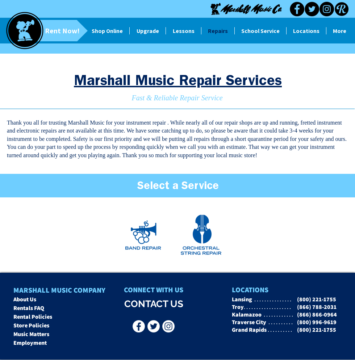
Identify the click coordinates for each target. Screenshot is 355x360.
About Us (24, 299)
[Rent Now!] (50, 30)
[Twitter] (312, 9)
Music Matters (31, 334)
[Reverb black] (341, 9)
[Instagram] (327, 9)
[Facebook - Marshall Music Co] (138, 326)
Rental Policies (32, 317)
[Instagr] (168, 326)
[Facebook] (297, 9)
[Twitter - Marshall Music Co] (153, 326)
